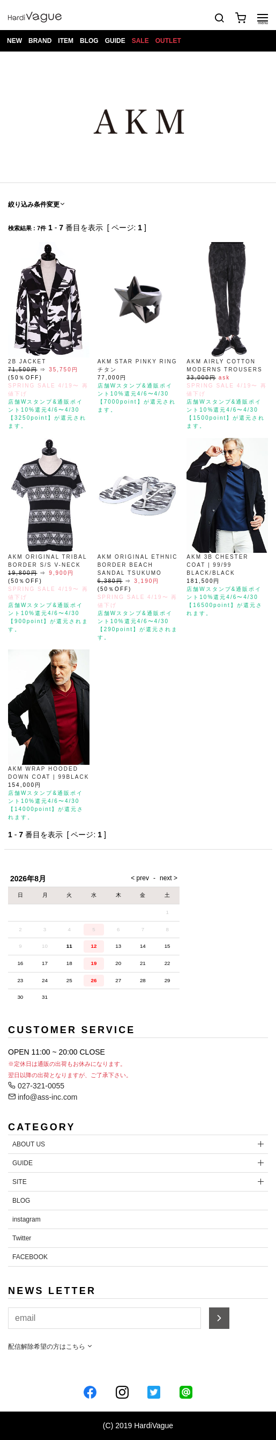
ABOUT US (28, 1144)
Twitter (21, 1238)
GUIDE (115, 41)
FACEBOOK (30, 1257)
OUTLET (168, 41)
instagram (26, 1219)
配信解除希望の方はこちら (50, 1346)
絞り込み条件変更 (37, 204)
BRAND (39, 41)
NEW (14, 41)
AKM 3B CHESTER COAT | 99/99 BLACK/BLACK (217, 565)
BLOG (89, 41)
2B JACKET (27, 361)
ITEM (65, 41)
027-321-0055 (36, 1085)
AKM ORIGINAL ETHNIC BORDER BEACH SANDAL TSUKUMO (138, 565)
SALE (140, 41)
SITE (19, 1182)
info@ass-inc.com (42, 1097)
